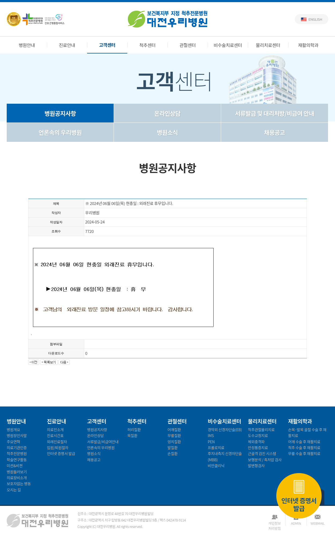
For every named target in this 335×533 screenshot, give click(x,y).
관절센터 (188, 45)
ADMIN (296, 523)
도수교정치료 (258, 435)
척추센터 (147, 45)
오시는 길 (14, 489)
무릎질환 (174, 435)
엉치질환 (174, 441)
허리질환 (134, 429)
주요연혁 (13, 441)
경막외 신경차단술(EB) (225, 429)
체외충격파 (256, 441)
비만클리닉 (216, 465)
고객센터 (107, 44)
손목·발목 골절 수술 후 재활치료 (307, 432)
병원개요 (13, 429)
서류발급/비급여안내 (102, 441)
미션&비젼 (15, 465)
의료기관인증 (17, 447)
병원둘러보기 (17, 471)
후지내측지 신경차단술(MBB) (225, 456)
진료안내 (67, 45)
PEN (211, 441)
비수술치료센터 (228, 45)
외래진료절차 (57, 441)
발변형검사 (256, 465)
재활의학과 (308, 45)
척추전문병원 (17, 453)
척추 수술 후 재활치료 (304, 447)
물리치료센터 (268, 45)
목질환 (132, 435)
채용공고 (274, 132)
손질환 (172, 453)
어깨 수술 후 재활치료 (304, 441)
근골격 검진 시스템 (262, 453)
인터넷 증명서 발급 (299, 496)
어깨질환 (174, 429)
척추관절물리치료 (261, 429)
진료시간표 (55, 435)
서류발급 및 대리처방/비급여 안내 (274, 113)
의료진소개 (55, 429)
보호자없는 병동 (19, 483)
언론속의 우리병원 (60, 132)
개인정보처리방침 (274, 523)
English (315, 19)
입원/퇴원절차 (57, 447)
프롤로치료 (216, 447)
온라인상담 (167, 113)
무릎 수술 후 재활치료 (304, 453)
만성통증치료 (258, 447)
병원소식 (167, 132)
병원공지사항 (60, 113)
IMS (211, 435)
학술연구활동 (17, 459)
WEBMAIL (318, 523)
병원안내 (27, 45)
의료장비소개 (17, 477)
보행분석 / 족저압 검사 (264, 459)
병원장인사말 (17, 435)
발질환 (172, 447)
